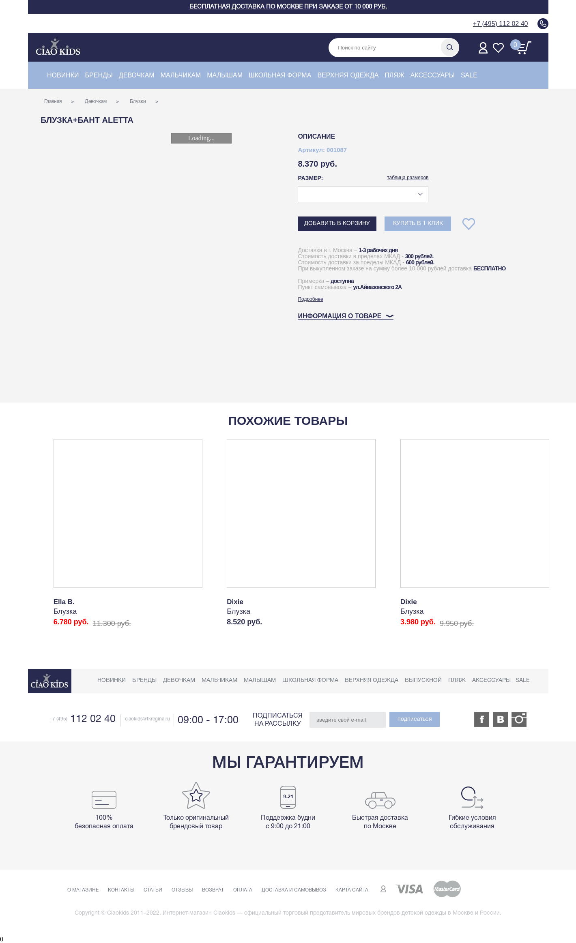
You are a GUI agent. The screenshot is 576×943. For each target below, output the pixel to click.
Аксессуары (433, 75)
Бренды (99, 75)
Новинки (63, 75)
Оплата (242, 890)
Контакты (121, 890)
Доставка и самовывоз (294, 890)
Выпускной (423, 680)
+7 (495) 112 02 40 (500, 23)
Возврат (213, 890)
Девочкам (137, 75)
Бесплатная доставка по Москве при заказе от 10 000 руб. (288, 7)
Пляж (394, 75)
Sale (469, 75)
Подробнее (310, 299)
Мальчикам (181, 75)
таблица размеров (407, 177)
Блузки (138, 101)
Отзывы (182, 890)
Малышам (225, 75)
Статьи (153, 890)
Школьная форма (280, 75)
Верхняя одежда (347, 75)
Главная (53, 101)
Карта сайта (351, 890)
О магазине (83, 890)
